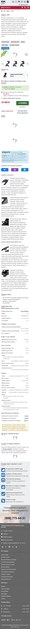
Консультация (5, 48)
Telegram (5, 534)
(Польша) (24, 311)
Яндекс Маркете (7, 449)
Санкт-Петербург (5, 588)
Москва (3, 586)
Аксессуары (5, 45)
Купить (22, 103)
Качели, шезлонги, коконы (8, 564)
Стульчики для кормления (7, 562)
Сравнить (23, 106)
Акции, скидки (4, 554)
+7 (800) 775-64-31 (8, 531)
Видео (22, 42)
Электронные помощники (7, 571)
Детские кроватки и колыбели (8, 559)
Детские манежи (5, 567)
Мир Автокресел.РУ (6, 579)
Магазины (4, 583)
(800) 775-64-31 (5, 7)
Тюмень (3, 598)
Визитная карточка (8, 540)
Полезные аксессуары (7, 576)
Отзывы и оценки (14, 45)
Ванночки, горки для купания (8, 569)
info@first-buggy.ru (7, 537)
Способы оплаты (6, 616)
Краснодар (4, 593)
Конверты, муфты (5, 574)
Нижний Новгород (5, 596)
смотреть (26, 420)
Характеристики (15, 42)
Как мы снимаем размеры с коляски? (10, 308)
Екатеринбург (4, 591)
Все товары (4, 551)
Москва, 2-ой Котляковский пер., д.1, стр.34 (14, 543)
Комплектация (5, 42)
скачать (26, 416)
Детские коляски (5, 557)
